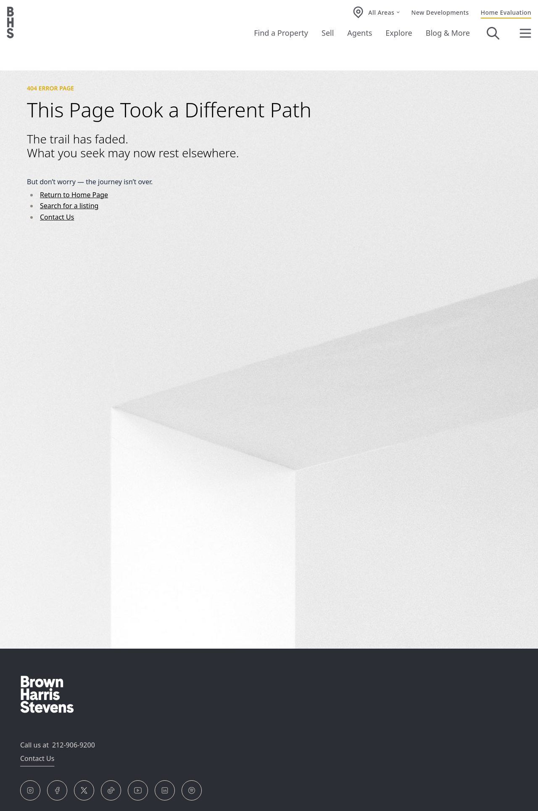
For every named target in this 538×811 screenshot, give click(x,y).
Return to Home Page (74, 194)
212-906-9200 (73, 745)
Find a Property (281, 33)
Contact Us (57, 217)
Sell (328, 33)
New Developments (440, 12)
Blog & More (448, 33)
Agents (359, 33)
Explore (398, 33)
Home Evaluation (506, 12)
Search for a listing (69, 205)
